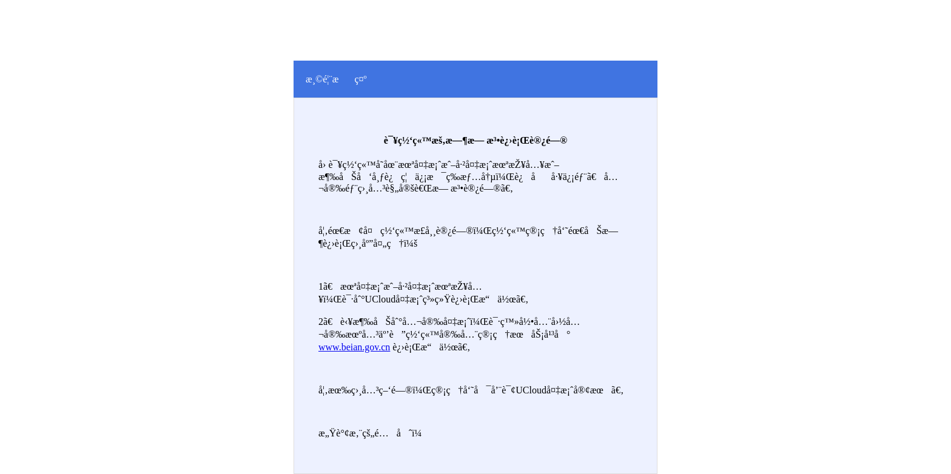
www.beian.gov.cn (354, 347)
